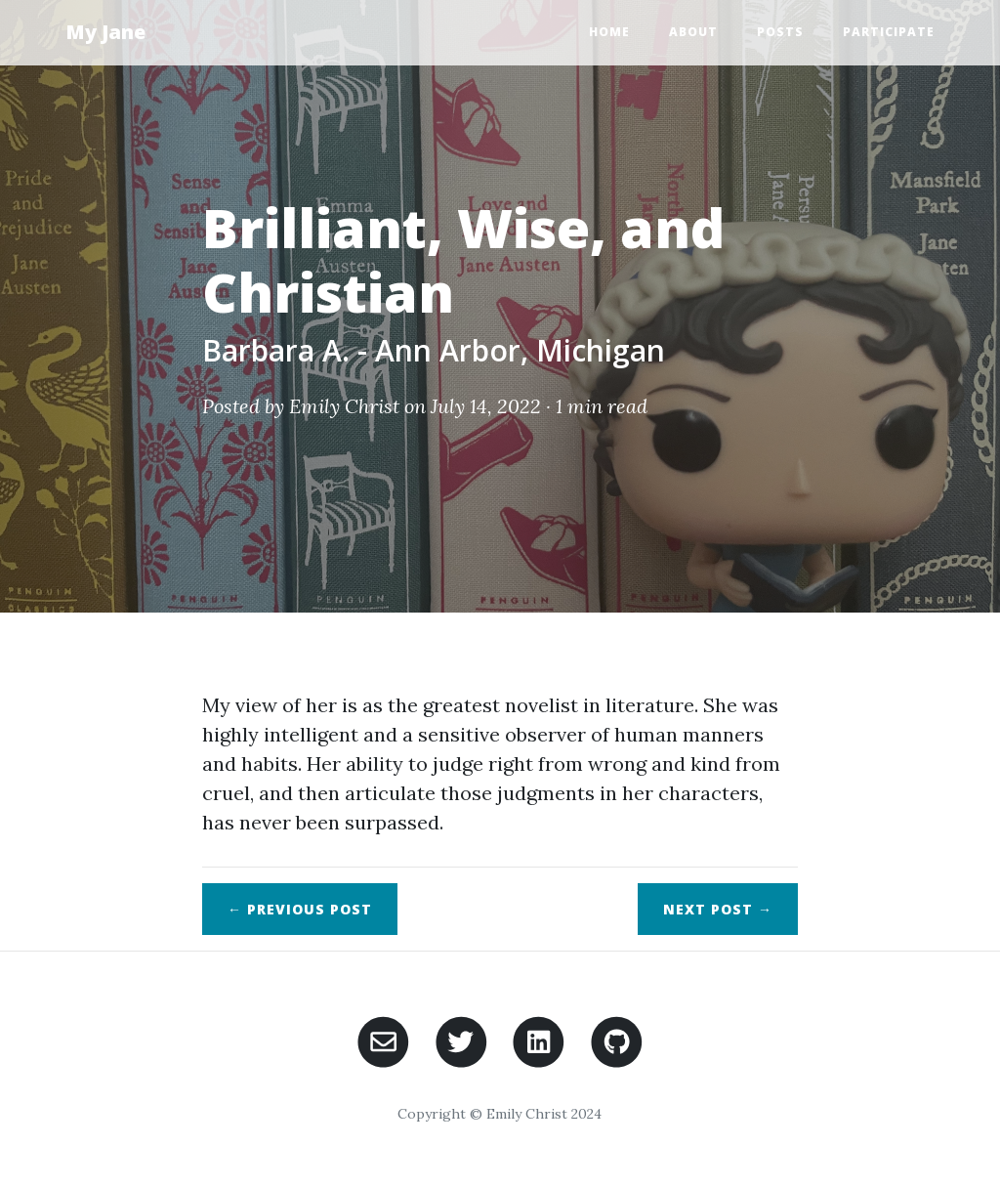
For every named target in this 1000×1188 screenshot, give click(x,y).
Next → (717, 909)
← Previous (300, 909)
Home (609, 31)
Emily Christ (344, 406)
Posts (780, 31)
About (693, 31)
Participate (889, 31)
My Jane (105, 32)
